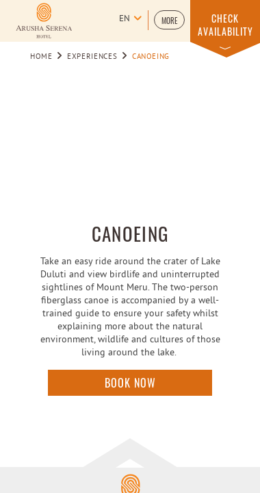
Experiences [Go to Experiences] (92, 57)
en (124, 19)
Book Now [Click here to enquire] (130, 383)
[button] (169, 19)
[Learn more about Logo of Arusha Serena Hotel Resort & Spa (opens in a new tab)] (44, 20)
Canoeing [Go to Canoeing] (151, 57)
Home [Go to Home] (41, 57)
